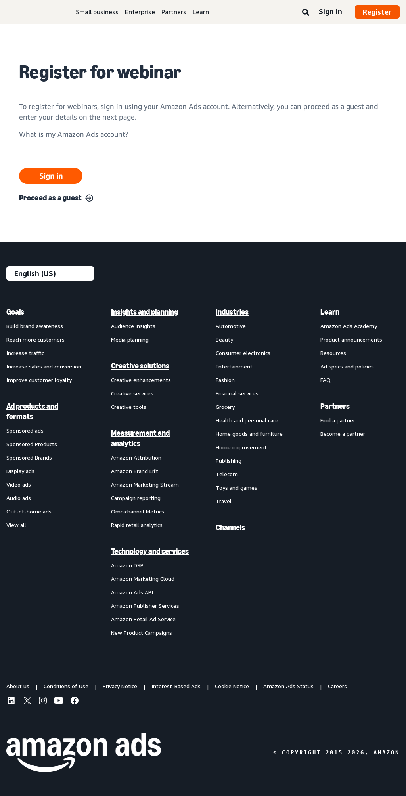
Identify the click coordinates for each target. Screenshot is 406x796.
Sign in (330, 11)
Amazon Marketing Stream (145, 484)
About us (17, 686)
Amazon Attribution (136, 457)
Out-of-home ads (29, 511)
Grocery (225, 406)
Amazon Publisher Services (145, 605)
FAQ (325, 379)
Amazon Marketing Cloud (142, 578)
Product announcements (351, 339)
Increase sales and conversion (43, 366)
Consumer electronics (243, 352)
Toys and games (236, 487)
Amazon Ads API (132, 592)
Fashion (225, 379)
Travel (224, 501)
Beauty (224, 339)
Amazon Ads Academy (348, 326)
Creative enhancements (141, 379)
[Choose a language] (50, 273)
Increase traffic (25, 352)
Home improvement (241, 447)
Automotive (231, 326)
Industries (232, 312)
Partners (173, 12)
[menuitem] (46, 472)
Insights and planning (144, 312)
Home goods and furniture (249, 433)
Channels (230, 527)
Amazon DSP (127, 565)
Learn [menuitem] (329, 312)
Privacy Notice (120, 686)
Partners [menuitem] (335, 406)
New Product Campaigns (141, 632)
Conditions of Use (66, 686)
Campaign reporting (136, 497)
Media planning (130, 339)
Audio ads (18, 497)
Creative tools (128, 406)
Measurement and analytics (140, 438)
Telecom (227, 474)
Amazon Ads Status (288, 686)
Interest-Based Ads (176, 686)
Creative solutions (140, 365)
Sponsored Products (31, 444)
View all (16, 524)
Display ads (20, 471)
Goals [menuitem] (15, 312)
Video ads (18, 484)
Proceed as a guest (56, 197)
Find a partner (337, 420)
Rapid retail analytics (137, 524)
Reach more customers (35, 339)
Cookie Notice (232, 686)
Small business (97, 12)
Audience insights (133, 326)
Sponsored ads (25, 430)
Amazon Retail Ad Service (143, 619)
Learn (201, 12)
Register (377, 12)
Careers (337, 686)
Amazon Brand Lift (134, 471)
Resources (333, 352)
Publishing (228, 460)
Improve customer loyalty (39, 379)
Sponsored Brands (29, 457)
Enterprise (140, 12)
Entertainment (234, 366)
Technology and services (150, 551)
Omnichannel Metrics (137, 511)
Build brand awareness (34, 326)
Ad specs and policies (347, 366)
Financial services (237, 393)
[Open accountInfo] (73, 137)
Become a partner (342, 433)
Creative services (132, 393)
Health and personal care (247, 420)
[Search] (305, 13)
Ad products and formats (32, 411)
